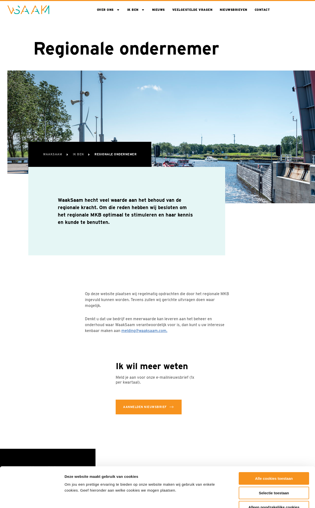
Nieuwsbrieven (233, 10)
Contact (262, 10)
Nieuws (158, 10)
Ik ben (133, 10)
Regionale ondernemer (115, 154)
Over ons (105, 10)
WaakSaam (53, 154)
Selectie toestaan (274, 462)
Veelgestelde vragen (192, 10)
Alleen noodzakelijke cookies (273, 477)
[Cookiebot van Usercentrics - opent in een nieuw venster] (31, 498)
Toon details (265, 498)
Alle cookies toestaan (274, 448)
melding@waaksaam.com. (144, 330)
